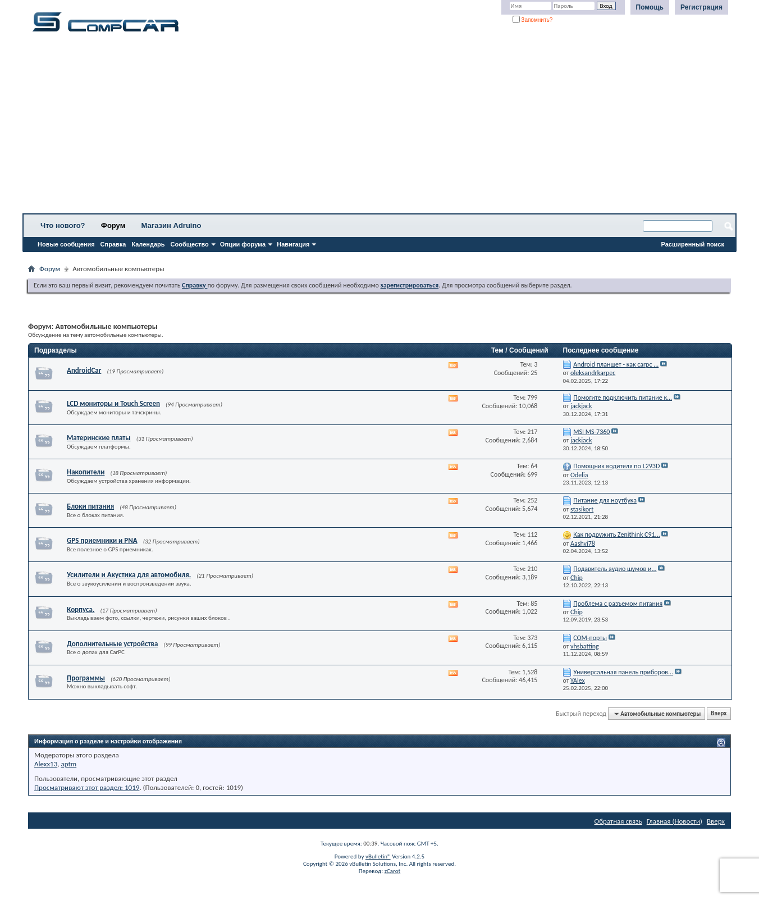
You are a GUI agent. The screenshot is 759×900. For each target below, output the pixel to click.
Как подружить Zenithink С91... (616, 534)
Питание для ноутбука (605, 500)
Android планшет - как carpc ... (616, 364)
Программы (86, 678)
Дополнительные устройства (112, 643)
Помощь (650, 7)
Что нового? (62, 225)
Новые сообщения (66, 244)
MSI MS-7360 (591, 432)
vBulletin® (378, 856)
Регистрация (701, 7)
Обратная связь (618, 821)
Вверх (718, 714)
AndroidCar (84, 370)
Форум (113, 225)
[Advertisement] (351, 126)
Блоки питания (90, 506)
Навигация (293, 244)
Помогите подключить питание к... (622, 397)
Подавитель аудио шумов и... (614, 569)
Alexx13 (45, 764)
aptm (68, 764)
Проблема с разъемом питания (617, 603)
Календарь (147, 244)
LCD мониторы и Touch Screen (113, 403)
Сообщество (190, 244)
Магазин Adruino (171, 225)
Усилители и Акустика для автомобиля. (129, 574)
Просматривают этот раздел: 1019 (86, 787)
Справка (113, 244)
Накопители (85, 472)
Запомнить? (533, 20)
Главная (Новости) (674, 821)
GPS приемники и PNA (102, 540)
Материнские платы (99, 437)
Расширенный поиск (692, 244)
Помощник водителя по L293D (616, 466)
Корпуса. (80, 609)
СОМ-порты (590, 638)
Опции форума (243, 244)
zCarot (393, 871)
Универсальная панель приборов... (623, 672)
